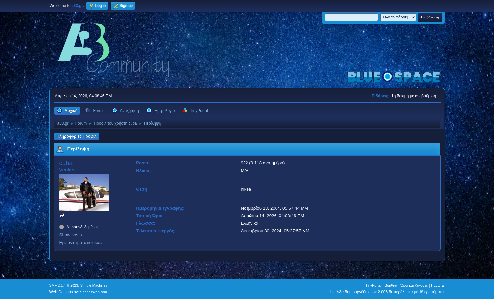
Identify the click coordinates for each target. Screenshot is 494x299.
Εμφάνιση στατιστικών (80, 242)
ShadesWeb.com (93, 292)
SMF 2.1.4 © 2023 (63, 285)
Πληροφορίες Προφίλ (77, 136)
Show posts (70, 234)
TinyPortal (373, 285)
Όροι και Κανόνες (414, 285)
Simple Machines (93, 285)
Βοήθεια (391, 285)
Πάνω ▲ (438, 285)
